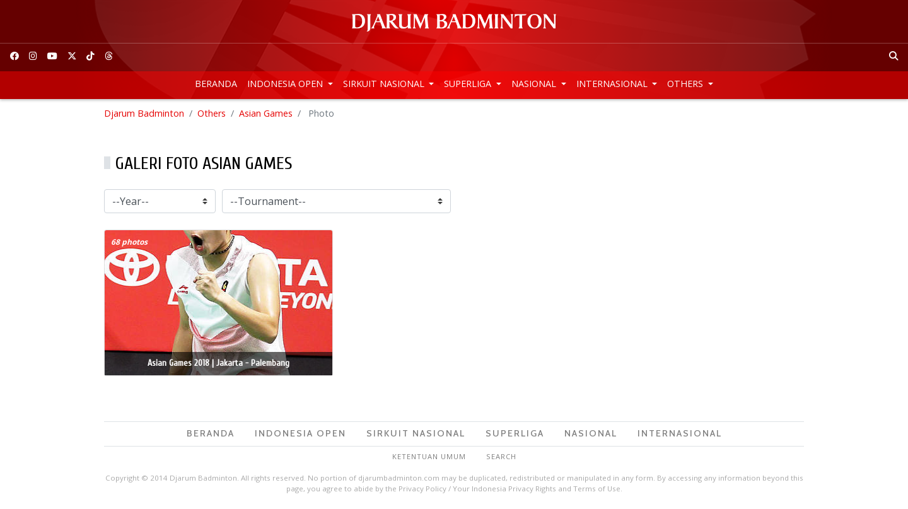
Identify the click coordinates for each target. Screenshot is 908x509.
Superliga (469, 84)
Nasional (535, 84)
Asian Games (266, 113)
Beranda (216, 84)
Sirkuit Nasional (385, 84)
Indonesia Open (286, 84)
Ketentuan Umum (429, 456)
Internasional (613, 84)
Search (501, 456)
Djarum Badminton (144, 113)
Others (686, 84)
